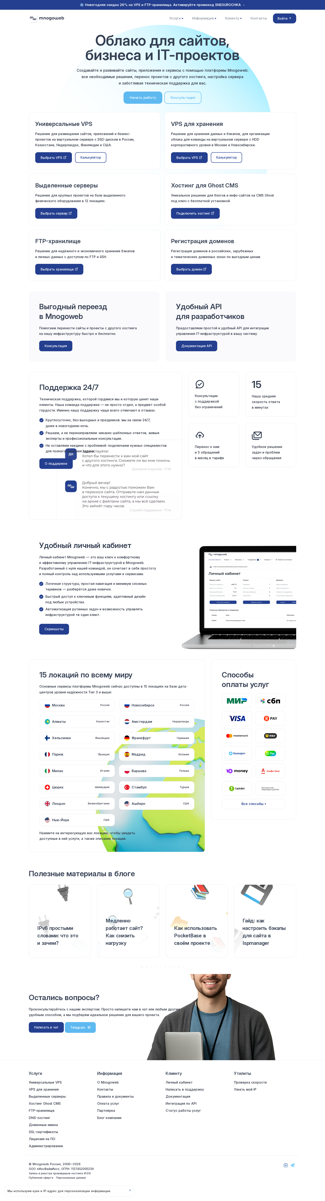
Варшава (139, 776)
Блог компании (109, 1124)
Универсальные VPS (66, 128)
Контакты (257, 21)
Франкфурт (141, 743)
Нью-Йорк (60, 825)
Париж (57, 759)
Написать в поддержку (185, 1096)
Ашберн (138, 808)
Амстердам (142, 726)
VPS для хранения (198, 128)
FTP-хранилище (59, 246)
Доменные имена (43, 1131)
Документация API (196, 351)
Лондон (58, 808)
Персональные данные (71, 1184)
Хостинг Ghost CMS (45, 1110)
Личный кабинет (179, 1089)
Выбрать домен (191, 274)
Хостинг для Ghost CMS (207, 190)
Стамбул (139, 792)
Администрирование (46, 1152)
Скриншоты (54, 634)
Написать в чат (46, 1032)
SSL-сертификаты (43, 1138)
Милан (57, 776)
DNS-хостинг (39, 1124)
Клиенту (232, 21)
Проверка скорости (250, 1089)
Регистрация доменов (204, 246)
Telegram (80, 1032)
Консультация (183, 102)
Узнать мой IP (245, 1096)
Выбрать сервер (56, 218)
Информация (204, 21)
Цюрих (57, 792)
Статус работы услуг (183, 1117)
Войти (285, 21)
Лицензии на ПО (42, 1145)
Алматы (59, 726)
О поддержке (56, 468)
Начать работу (143, 102)
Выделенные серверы (68, 190)
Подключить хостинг (195, 218)
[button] (142, 972)
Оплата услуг (108, 1110)
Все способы (252, 809)
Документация (178, 1103)
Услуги (177, 21)
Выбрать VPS (54, 163)
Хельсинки (61, 743)
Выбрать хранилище (59, 274)
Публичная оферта (41, 1184)
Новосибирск (143, 710)
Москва (58, 710)
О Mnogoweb (108, 1089)
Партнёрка (106, 1117)
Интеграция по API (181, 1110)
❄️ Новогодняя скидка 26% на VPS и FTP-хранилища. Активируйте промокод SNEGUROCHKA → (162, 5)
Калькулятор (90, 162)
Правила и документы (115, 1103)
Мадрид (139, 759)
